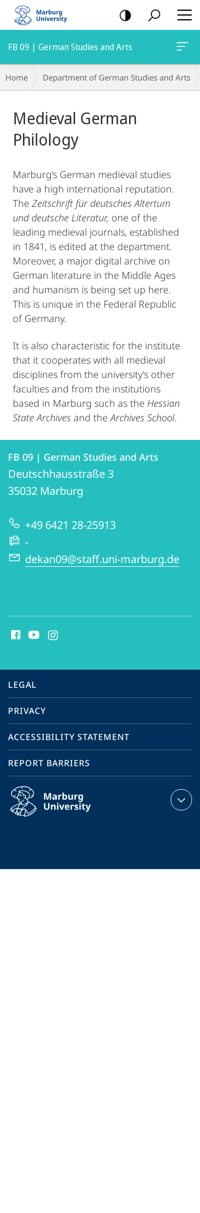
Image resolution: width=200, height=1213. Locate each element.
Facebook (14, 635)
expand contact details (180, 800)
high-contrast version (122, 15)
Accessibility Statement (69, 737)
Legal (22, 684)
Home (16, 77)
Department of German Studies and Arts (116, 77)
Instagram (53, 635)
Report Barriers (49, 763)
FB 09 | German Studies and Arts (181, 48)
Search (151, 15)
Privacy (27, 711)
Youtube (32, 635)
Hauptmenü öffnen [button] (181, 15)
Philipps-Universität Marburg (62, 810)
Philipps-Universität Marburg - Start (45, 15)
